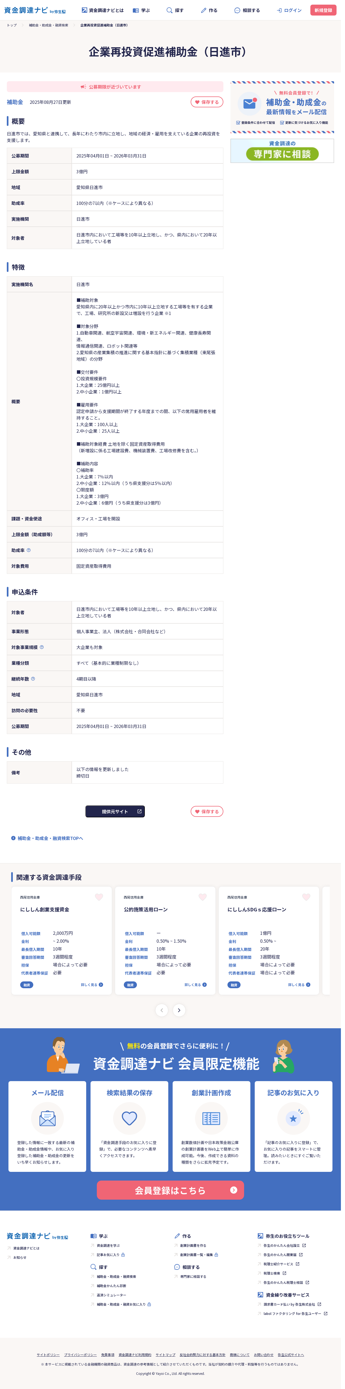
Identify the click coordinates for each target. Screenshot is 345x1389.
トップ (12, 25)
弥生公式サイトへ (291, 1354)
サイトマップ (165, 1354)
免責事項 (107, 1354)
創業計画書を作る (193, 1245)
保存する (210, 102)
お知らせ (19, 1257)
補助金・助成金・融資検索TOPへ (50, 838)
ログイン (293, 10)
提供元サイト (115, 811)
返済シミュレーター (111, 1295)
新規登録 (323, 10)
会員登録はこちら (186, 1190)
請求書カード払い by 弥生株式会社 (289, 1304)
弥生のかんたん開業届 (280, 1254)
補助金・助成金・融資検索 (48, 25)
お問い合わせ (264, 1354)
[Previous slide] (161, 1010)
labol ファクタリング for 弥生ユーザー (292, 1313)
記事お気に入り (108, 1254)
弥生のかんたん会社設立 (282, 1245)
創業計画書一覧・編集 (196, 1254)
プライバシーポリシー (80, 1354)
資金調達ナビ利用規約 (135, 1354)
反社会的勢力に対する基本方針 (203, 1354)
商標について (240, 1354)
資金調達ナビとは (102, 10)
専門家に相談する (193, 1276)
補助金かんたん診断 (111, 1285)
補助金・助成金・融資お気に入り (121, 1304)
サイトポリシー (48, 1354)
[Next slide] (179, 1010)
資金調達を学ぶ (108, 1245)
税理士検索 (272, 1273)
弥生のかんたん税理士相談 (283, 1282)
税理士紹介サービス (278, 1263)
